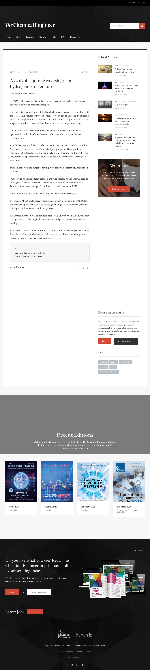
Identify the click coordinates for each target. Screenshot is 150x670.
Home (8, 37)
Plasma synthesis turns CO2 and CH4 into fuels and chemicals (126, 88)
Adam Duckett (37, 253)
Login (142, 3)
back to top (137, 550)
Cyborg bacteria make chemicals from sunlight (124, 70)
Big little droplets (122, 104)
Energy (17, 72)
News (17, 37)
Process (121, 82)
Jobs (50, 37)
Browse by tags (82, 644)
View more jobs (35, 610)
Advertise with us (99, 644)
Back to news (18, 267)
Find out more (119, 188)
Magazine (40, 37)
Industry (122, 134)
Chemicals (104, 361)
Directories (68, 37)
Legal (46, 644)
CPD (58, 37)
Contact (68, 644)
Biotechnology (124, 65)
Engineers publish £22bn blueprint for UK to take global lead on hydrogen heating (125, 141)
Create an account (126, 340)
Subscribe (130, 3)
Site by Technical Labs (75, 656)
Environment (123, 114)
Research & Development (127, 101)
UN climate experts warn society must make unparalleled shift (125, 121)
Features (27, 37)
